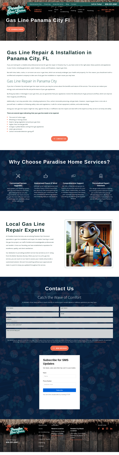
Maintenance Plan (36, 4)
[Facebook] (99, 428)
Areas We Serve (58, 4)
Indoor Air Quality (44, 439)
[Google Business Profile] (103, 428)
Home (41, 428)
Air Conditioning (44, 432)
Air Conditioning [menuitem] (64, 10)
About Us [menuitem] (56, 10)
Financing (47, 4)
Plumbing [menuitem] (90, 10)
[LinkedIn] (111, 428)
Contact (73, 4)
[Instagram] (107, 428)
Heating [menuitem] (73, 10)
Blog (67, 4)
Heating (41, 435)
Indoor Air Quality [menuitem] (81, 10)
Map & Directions (57, 435)
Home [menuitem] (50, 10)
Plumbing (42, 442)
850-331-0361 (111, 4)
